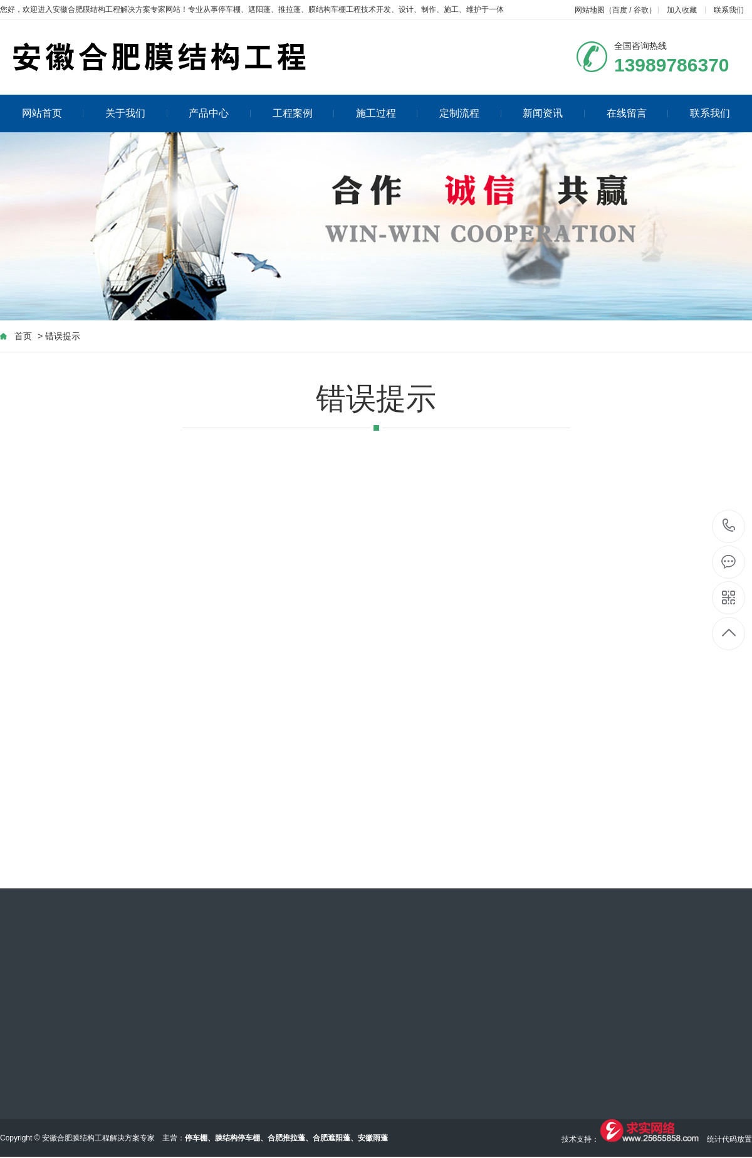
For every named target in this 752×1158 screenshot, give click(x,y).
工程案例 (304, 113)
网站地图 (590, 10)
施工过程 (387, 113)
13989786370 (729, 526)
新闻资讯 (554, 113)
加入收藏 (682, 10)
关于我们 (136, 113)
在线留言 (638, 113)
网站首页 (53, 113)
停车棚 (229, 9)
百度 (619, 10)
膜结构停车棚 (237, 1138)
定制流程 (470, 113)
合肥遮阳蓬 (331, 1138)
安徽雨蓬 (373, 1138)
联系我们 (729, 10)
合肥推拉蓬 (286, 1138)
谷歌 (641, 10)
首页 (23, 336)
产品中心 (220, 113)
